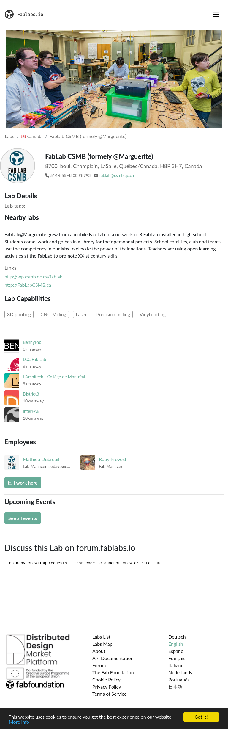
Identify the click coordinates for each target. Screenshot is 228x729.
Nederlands (180, 672)
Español (176, 651)
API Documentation (113, 658)
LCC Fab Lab (34, 359)
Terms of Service (109, 694)
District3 (31, 393)
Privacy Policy (106, 686)
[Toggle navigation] (216, 14)
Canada (32, 136)
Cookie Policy (106, 679)
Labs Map (102, 644)
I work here (22, 482)
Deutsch (177, 636)
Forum (99, 665)
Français (176, 658)
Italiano (176, 665)
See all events (22, 518)
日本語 (175, 686)
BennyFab (32, 342)
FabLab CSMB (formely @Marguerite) (88, 136)
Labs (9, 136)
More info (19, 722)
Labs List (101, 636)
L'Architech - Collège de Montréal (54, 376)
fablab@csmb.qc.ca (116, 175)
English (175, 644)
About (98, 651)
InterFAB (31, 411)
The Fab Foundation (113, 672)
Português (178, 679)
